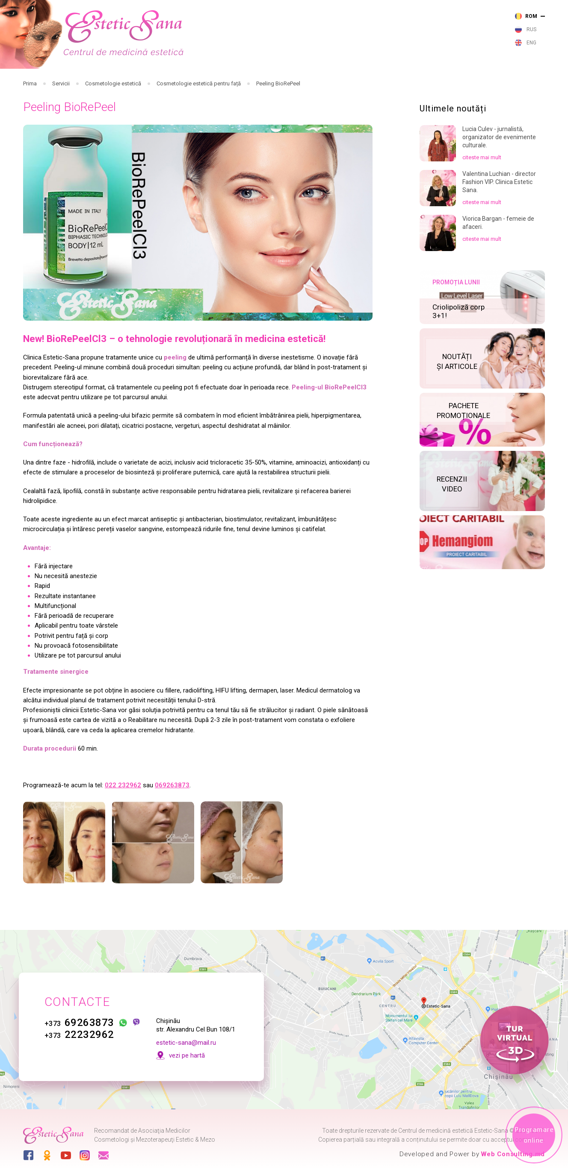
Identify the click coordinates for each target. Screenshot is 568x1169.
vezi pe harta (399, 32)
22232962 (79, 1035)
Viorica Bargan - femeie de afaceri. (498, 252)
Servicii (61, 113)
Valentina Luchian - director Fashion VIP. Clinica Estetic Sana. (499, 211)
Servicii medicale (104, 83)
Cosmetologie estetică (320, 83)
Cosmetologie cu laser (152, 83)
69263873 (79, 1023)
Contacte (530, 85)
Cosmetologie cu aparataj (264, 83)
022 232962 (123, 815)
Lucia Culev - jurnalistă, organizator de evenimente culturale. (499, 166)
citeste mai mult (481, 187)
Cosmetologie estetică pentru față (199, 113)
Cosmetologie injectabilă (208, 83)
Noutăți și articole (409, 84)
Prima (30, 113)
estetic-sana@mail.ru (186, 1042)
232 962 (256, 26)
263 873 (256, 14)
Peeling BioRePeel (278, 113)
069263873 (172, 815)
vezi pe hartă (187, 1055)
